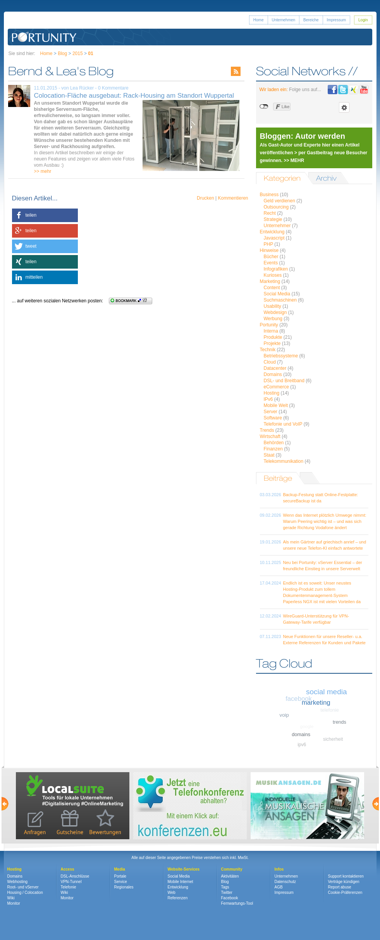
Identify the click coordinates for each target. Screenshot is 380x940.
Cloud (270, 362)
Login (363, 20)
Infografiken (276, 269)
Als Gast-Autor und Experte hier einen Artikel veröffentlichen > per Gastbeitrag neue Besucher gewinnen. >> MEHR (314, 152)
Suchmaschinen (280, 300)
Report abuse (339, 887)
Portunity (269, 325)
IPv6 (268, 399)
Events (271, 263)
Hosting (272, 393)
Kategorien (282, 178)
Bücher (271, 256)
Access (67, 869)
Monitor (13, 903)
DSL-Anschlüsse (75, 876)
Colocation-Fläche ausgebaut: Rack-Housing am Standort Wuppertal (134, 95)
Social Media (277, 294)
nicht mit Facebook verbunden (264, 106)
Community (231, 869)
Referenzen (178, 898)
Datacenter (275, 368)
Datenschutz (285, 882)
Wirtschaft (270, 436)
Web (171, 892)
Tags (225, 887)
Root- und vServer (23, 887)
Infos (279, 869)
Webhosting (17, 882)
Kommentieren (233, 198)
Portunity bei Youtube (364, 89)
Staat (269, 455)
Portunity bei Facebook (332, 89)
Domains (273, 374)
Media (119, 869)
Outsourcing (276, 207)
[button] (45, 215)
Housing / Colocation (25, 892)
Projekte (272, 343)
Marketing (270, 281)
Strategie (273, 219)
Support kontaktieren (346, 876)
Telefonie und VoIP (283, 424)
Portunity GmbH (44, 37)
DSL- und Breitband (284, 380)
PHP (268, 244)
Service (120, 882)
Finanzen (273, 449)
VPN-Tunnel (71, 882)
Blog (62, 53)
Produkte (273, 337)
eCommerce (276, 387)
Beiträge (278, 478)
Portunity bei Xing (353, 89)
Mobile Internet (180, 882)
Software (273, 418)
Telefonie (68, 887)
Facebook (229, 898)
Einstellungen (344, 107)
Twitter (226, 892)
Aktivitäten (230, 876)
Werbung (273, 318)
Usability (272, 306)
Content (272, 287)
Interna (271, 331)
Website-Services (184, 869)
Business (269, 194)
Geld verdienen (279, 201)
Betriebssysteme (281, 356)
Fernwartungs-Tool (237, 903)
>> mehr (43, 171)
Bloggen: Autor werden (302, 136)
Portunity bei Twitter (343, 89)
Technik (268, 349)
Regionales (124, 887)
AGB (279, 887)
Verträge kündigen (343, 882)
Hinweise (269, 250)
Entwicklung (272, 232)
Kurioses (273, 275)
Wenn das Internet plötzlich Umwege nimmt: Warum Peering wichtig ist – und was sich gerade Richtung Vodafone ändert (324, 521)
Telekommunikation (284, 461)
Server (270, 411)
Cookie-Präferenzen (345, 892)
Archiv (326, 178)
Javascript (274, 238)
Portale (120, 876)
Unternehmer (277, 225)
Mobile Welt (276, 405)
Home (258, 20)
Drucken (205, 198)
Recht (270, 213)
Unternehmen (284, 20)
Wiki (11, 898)
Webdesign (275, 312)
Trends (267, 430)
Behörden (274, 442)
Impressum (336, 20)
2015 (77, 53)
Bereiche (310, 20)
